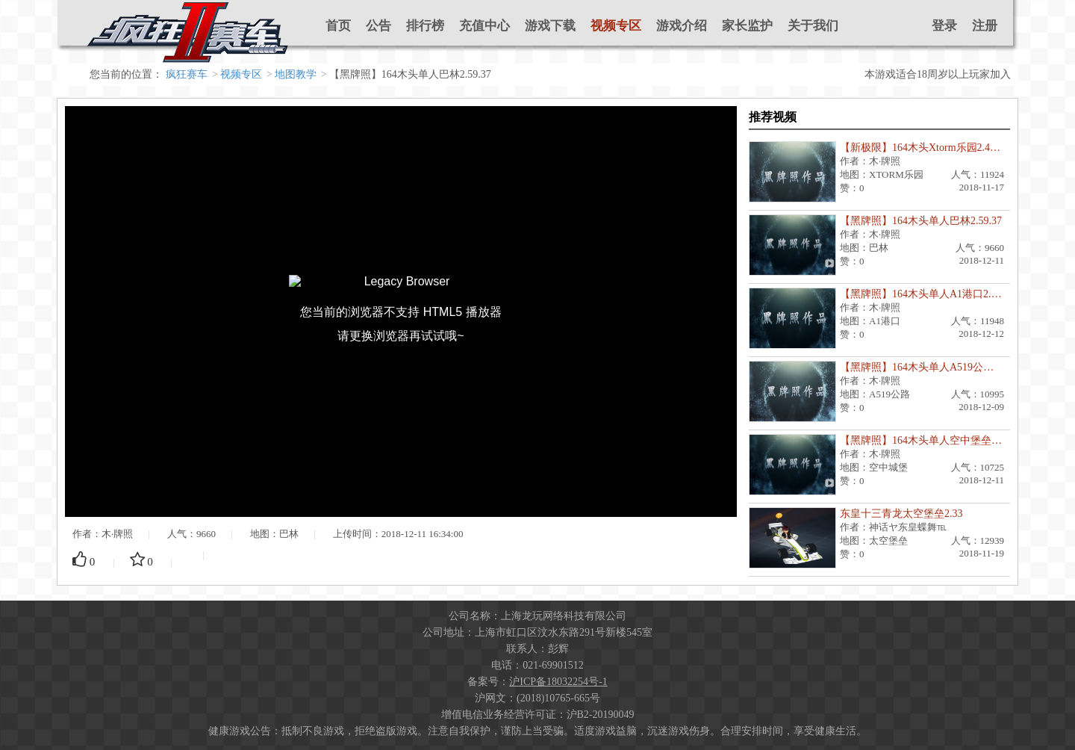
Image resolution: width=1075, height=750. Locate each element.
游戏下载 (550, 26)
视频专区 (616, 26)
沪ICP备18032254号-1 (558, 681)
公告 (378, 26)
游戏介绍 (681, 26)
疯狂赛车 (187, 74)
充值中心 (484, 26)
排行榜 (425, 26)
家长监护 (747, 26)
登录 (944, 26)
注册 (984, 26)
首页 (338, 26)
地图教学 (296, 74)
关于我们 (813, 26)
